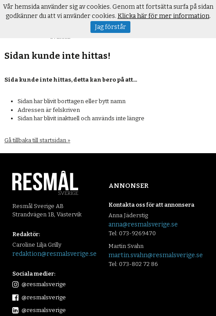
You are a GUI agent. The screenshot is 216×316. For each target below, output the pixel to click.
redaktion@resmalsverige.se (54, 254)
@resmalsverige (39, 284)
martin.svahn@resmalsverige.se (155, 255)
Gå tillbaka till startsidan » (37, 140)
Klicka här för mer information (163, 16)
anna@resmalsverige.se (143, 224)
